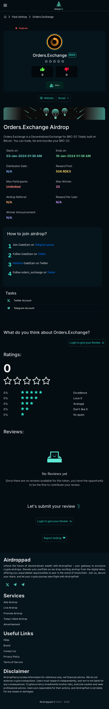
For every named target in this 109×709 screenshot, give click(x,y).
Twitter (42, 254)
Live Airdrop (10, 607)
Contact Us (10, 651)
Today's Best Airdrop (15, 618)
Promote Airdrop (13, 613)
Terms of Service (13, 662)
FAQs (6, 640)
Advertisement (12, 624)
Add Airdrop (10, 602)
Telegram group (44, 244)
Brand (7, 645)
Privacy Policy (12, 656)
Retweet (18, 263)
